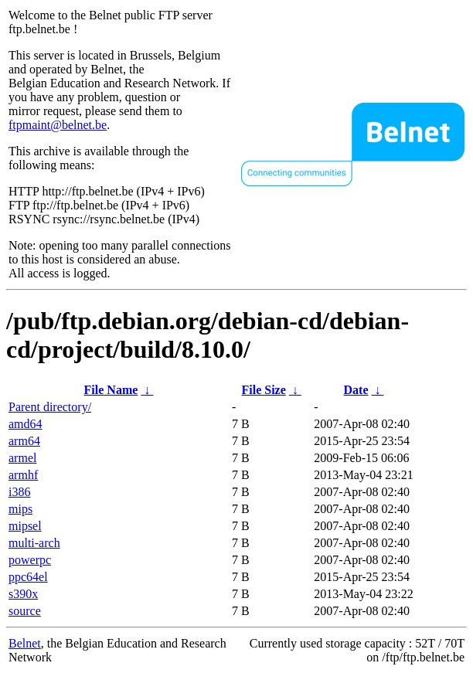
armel (22, 457)
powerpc (30, 559)
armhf (23, 474)
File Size (263, 389)
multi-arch (34, 542)
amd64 (26, 423)
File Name (111, 389)
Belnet (25, 643)
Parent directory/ (50, 406)
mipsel (25, 525)
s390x (23, 593)
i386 (19, 491)
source (25, 610)
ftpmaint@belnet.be (58, 124)
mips (20, 508)
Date (356, 389)
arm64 (24, 440)
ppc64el (28, 576)
